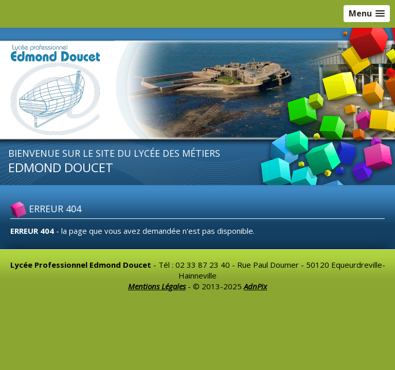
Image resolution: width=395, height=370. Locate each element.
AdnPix (255, 286)
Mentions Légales (157, 286)
